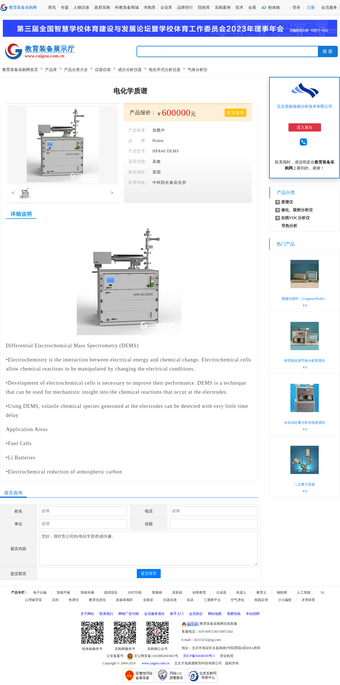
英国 (156, 172)
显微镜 (157, 592)
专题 (65, 7)
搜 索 (327, 51)
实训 (190, 600)
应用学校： (139, 182)
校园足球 (261, 600)
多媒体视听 (124, 600)
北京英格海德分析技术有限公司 (304, 106)
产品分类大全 (76, 70)
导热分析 (289, 226)
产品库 (51, 70)
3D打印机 (135, 592)
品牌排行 (185, 7)
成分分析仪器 (130, 70)
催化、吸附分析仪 (297, 210)
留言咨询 (235, 113)
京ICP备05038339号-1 (199, 656)
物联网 (282, 592)
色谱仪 (74, 600)
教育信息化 (97, 600)
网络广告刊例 (128, 614)
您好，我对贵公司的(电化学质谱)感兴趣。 (149, 549)
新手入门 (177, 614)
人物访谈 (81, 7)
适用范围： (139, 162)
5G (323, 592)
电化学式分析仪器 (164, 70)
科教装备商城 (127, 7)
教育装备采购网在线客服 (209, 624)
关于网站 (87, 614)
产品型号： (139, 151)
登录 (296, 7)
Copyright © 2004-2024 (119, 663)
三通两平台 (212, 600)
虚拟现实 (111, 592)
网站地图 (215, 614)
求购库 (150, 7)
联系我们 (106, 614)
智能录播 (87, 592)
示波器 (221, 592)
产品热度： (139, 130)
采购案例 (223, 7)
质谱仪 (287, 202)
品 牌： (139, 141)
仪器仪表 (103, 70)
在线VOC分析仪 (295, 218)
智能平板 (63, 592)
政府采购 (102, 7)
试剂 (55, 600)
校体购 (270, 7)
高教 (156, 162)
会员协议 (196, 614)
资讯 (52, 7)
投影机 (177, 592)
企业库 (166, 7)
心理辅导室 (33, 600)
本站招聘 (253, 614)
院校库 (204, 7)
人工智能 (304, 592)
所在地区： (139, 172)
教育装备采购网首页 (20, 70)
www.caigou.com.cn (155, 663)
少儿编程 (285, 600)
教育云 (261, 592)
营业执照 (226, 656)
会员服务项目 (154, 614)
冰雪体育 (308, 600)
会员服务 (329, 7)
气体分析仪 (197, 70)
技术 (239, 7)
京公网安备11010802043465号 (152, 656)
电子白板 (40, 592)
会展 (252, 7)
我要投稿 (234, 614)
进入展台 (305, 127)
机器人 (241, 592)
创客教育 (199, 592)
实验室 (148, 600)
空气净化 (237, 600)
